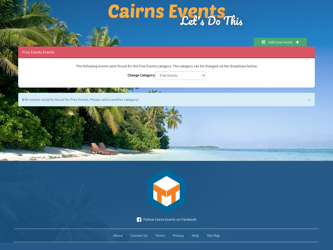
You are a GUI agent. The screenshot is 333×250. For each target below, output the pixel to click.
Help (195, 235)
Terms (160, 235)
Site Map (213, 235)
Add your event (280, 42)
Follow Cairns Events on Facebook (166, 219)
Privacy (178, 235)
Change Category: (141, 75)
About (118, 235)
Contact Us (139, 235)
